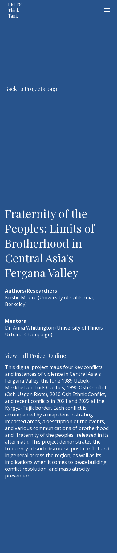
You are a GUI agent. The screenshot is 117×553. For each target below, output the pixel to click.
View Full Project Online (35, 356)
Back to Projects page (32, 88)
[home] (20, 10)
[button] (107, 10)
